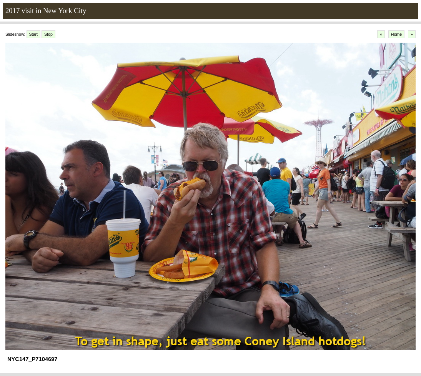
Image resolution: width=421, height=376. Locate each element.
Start (33, 34)
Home (396, 34)
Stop (48, 34)
